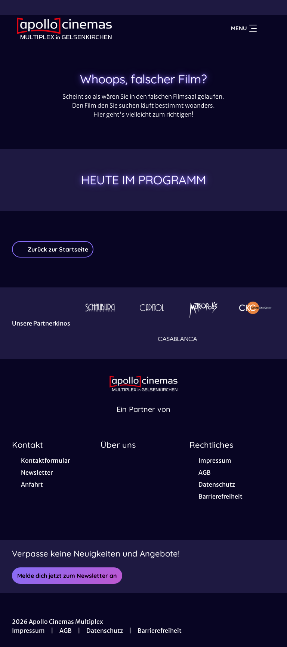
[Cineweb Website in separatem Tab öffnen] (143, 418)
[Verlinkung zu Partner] (100, 307)
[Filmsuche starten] (267, 28)
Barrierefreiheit (160, 630)
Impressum (28, 630)
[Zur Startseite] (64, 28)
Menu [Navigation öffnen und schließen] (244, 28)
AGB (65, 630)
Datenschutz (104, 630)
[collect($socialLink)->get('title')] (13, 7)
